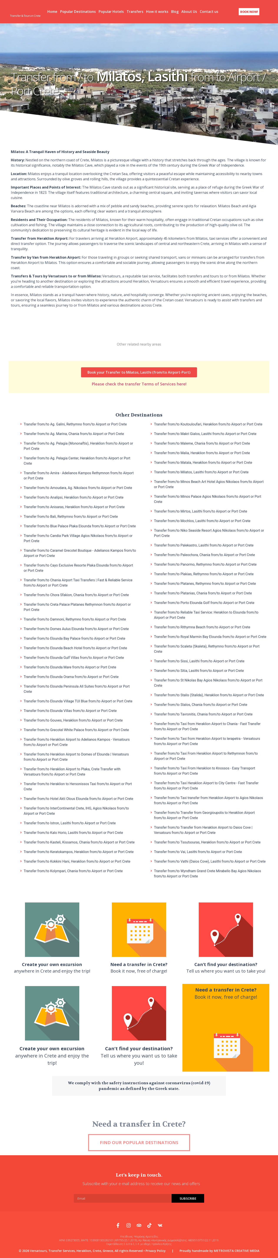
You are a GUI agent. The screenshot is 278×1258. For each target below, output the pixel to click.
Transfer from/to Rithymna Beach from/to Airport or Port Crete (202, 626)
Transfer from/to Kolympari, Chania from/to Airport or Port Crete (73, 870)
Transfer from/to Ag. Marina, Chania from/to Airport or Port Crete (74, 433)
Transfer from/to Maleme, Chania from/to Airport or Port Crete (202, 442)
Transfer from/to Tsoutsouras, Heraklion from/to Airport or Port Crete (207, 841)
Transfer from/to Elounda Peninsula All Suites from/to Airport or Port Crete (77, 688)
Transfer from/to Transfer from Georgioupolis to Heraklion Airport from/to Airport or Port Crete (204, 814)
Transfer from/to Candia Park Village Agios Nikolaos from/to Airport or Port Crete (78, 537)
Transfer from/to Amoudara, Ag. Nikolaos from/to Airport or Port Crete (78, 487)
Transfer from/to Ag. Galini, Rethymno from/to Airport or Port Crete (75, 423)
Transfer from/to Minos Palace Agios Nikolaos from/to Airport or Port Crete (207, 498)
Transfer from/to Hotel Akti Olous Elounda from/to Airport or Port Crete (78, 798)
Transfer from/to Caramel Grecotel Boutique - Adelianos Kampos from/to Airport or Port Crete (80, 552)
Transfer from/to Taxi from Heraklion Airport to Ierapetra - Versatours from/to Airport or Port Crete (207, 740)
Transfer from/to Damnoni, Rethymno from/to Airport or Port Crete (75, 618)
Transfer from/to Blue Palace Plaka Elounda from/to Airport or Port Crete (80, 525)
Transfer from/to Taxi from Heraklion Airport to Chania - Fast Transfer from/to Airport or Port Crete (207, 725)
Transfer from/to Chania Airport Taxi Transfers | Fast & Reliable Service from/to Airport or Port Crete (78, 582)
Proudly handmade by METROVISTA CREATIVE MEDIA (219, 1250)
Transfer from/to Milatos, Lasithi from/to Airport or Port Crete (201, 471)
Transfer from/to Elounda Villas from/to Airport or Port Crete (70, 710)
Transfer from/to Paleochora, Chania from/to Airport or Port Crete (204, 554)
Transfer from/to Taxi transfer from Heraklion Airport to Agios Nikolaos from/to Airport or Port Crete (208, 799)
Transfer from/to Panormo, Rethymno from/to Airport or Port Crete (205, 564)
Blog (175, 11)
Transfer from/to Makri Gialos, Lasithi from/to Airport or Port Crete (205, 433)
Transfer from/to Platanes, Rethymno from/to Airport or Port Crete (205, 583)
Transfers (135, 11)
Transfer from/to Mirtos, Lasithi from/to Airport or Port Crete (200, 510)
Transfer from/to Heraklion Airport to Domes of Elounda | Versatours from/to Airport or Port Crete (76, 756)
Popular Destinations (78, 11)
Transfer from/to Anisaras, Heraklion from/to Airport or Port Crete (74, 506)
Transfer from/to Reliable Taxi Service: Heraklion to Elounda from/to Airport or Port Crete (206, 614)
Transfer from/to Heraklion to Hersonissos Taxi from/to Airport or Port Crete (78, 785)
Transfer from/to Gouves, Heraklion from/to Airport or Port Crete (73, 719)
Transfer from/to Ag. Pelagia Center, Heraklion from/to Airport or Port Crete (77, 460)
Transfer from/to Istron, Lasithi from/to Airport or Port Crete (70, 822)
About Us (189, 11)
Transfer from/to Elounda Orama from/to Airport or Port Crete (71, 676)
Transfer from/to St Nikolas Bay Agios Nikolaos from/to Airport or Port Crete (208, 682)
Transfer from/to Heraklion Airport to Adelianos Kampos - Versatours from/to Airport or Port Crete (77, 741)
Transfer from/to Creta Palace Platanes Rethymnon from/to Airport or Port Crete (77, 606)
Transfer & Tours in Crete (25, 15)
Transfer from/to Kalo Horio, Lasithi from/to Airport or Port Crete (73, 832)
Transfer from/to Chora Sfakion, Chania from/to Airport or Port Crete (76, 594)
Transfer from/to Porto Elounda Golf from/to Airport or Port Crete (204, 602)
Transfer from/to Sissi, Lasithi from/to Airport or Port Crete (199, 660)
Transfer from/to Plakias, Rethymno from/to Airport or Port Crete (204, 573)
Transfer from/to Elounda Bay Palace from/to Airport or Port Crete (74, 638)
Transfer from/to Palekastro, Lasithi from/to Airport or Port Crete (203, 544)
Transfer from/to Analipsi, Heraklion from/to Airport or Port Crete (74, 496)
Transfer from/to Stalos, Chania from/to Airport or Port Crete (200, 704)
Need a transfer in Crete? (139, 1138)
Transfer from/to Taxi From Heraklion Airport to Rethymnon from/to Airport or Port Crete (206, 755)
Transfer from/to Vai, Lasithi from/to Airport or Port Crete (198, 851)
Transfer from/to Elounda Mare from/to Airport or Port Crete (70, 666)
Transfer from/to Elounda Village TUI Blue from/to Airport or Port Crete (78, 700)
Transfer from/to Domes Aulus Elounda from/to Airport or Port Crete (76, 628)
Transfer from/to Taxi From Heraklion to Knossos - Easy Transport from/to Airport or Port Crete (204, 770)
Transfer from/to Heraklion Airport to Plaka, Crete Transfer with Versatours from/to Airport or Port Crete (72, 771)
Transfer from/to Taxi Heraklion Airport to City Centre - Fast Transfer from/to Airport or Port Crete (206, 784)
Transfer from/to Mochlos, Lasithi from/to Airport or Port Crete (202, 520)
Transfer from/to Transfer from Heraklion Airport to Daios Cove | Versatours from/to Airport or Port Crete (203, 829)
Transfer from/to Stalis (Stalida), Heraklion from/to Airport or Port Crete (209, 694)
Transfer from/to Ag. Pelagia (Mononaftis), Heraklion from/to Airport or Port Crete (78, 445)
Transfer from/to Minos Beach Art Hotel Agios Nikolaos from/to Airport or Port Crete (209, 483)
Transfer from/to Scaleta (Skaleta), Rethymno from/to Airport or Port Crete (207, 648)
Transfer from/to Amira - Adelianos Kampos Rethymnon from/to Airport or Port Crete (79, 474)
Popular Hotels (111, 11)
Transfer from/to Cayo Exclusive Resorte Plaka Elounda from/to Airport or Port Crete (78, 567)
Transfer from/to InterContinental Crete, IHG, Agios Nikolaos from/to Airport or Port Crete (76, 810)
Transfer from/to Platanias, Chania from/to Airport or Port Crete (203, 592)
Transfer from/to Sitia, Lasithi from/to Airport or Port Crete (199, 670)
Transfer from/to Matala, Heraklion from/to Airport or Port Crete (203, 462)
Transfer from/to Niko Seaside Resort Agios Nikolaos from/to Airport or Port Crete (209, 532)
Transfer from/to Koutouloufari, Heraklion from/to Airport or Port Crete (208, 423)
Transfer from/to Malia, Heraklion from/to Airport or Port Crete (202, 452)
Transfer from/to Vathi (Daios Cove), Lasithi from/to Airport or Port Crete (210, 860)
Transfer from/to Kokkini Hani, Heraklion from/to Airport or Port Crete (77, 860)
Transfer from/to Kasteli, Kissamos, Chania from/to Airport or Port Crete (79, 841)
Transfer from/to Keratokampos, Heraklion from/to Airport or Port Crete (79, 851)
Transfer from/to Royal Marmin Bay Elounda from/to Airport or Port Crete (210, 636)
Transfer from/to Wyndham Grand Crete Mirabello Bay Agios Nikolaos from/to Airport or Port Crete (207, 872)
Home (52, 11)
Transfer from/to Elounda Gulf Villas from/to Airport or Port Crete (74, 657)
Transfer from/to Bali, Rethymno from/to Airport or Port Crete (71, 516)
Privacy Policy (156, 1250)
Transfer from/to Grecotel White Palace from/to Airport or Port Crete (76, 729)
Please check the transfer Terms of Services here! (139, 376)
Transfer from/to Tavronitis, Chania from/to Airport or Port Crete (203, 713)
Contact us (209, 11)
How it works (157, 11)
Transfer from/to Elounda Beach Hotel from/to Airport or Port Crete (75, 647)
